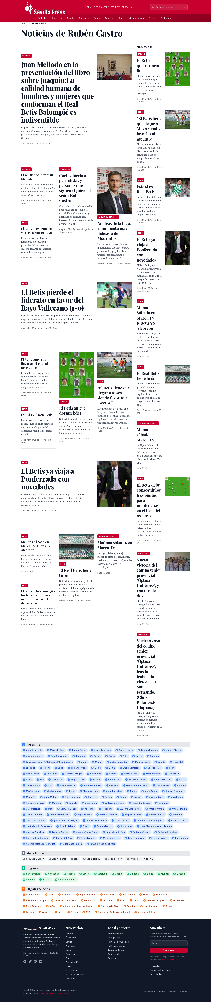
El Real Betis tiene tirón (75, 572)
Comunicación (136, 18)
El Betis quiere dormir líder (72, 410)
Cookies (161, 991)
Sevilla (70, 18)
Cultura (152, 18)
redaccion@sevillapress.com (55, 993)
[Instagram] (35, 961)
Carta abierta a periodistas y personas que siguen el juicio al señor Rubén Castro (75, 188)
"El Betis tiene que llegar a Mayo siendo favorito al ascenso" (113, 395)
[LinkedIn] (40, 961)
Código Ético (114, 937)
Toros (122, 18)
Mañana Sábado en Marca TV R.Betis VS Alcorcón (35, 546)
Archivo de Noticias (75, 974)
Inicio (23, 23)
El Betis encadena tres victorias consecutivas (37, 230)
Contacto (112, 958)
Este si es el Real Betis (37, 415)
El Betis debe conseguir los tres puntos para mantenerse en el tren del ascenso (38, 597)
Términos (171, 991)
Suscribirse (169, 950)
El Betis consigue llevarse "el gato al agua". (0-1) (34, 363)
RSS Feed (70, 978)
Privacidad (149, 991)
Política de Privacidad (118, 942)
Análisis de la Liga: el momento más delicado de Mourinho (114, 231)
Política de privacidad (171, 960)
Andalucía (84, 18)
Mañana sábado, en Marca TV (114, 545)
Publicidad (155, 966)
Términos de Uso (116, 950)
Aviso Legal (113, 954)
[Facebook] (24, 961)
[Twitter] (30, 961)
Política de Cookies (117, 946)
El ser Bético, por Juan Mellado (37, 177)
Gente (97, 18)
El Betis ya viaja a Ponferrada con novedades (147, 250)
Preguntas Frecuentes (160, 970)
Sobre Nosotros (115, 933)
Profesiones (167, 18)
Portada (42, 18)
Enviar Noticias (157, 974)
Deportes (109, 18)
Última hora (56, 18)
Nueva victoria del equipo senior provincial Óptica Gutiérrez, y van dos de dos (149, 577)
